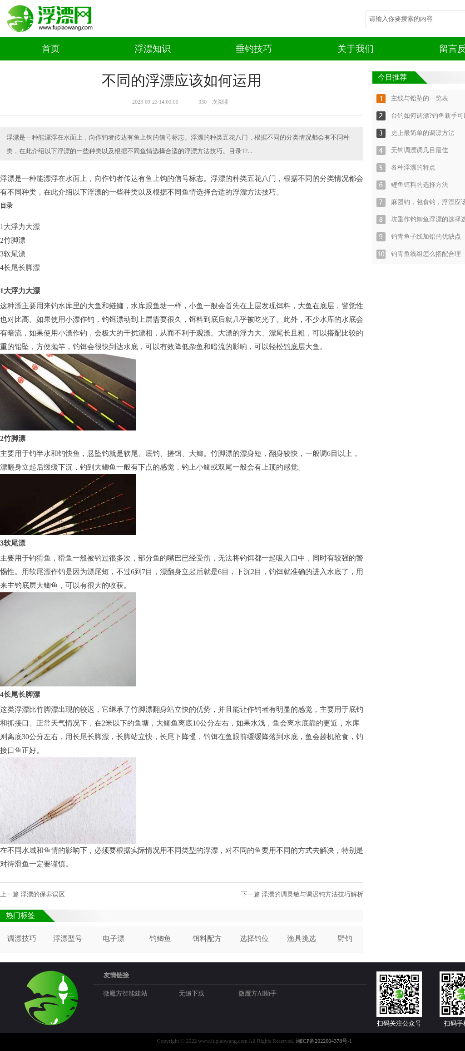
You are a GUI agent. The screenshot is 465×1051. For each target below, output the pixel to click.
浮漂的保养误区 (42, 894)
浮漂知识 (152, 49)
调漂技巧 (21, 938)
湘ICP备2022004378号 (322, 1041)
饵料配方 (207, 938)
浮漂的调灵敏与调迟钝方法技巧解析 (312, 894)
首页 (51, 49)
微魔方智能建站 (125, 993)
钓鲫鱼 (160, 938)
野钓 (345, 938)
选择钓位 (254, 938)
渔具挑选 (301, 938)
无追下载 (191, 993)
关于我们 (355, 49)
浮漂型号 (67, 938)
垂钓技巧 (254, 49)
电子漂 (113, 938)
